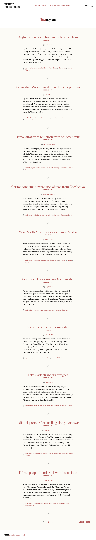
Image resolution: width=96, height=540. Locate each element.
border (36, 310)
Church (37, 118)
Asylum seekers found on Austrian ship (48, 279)
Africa (31, 406)
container (45, 504)
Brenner (44, 454)
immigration (49, 260)
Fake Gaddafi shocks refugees (48, 375)
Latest (37, 6)
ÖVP (60, 260)
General (43, 6)
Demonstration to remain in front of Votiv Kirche (48, 137)
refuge (57, 168)
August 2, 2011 (49, 240)
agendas (27, 358)
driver (50, 504)
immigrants (62, 504)
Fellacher (50, 215)
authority (43, 358)
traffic (71, 454)
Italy (53, 454)
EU (42, 310)
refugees (54, 68)
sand (59, 406)
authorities (42, 68)
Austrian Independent (17, 535)
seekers (69, 68)
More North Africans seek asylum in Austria (48, 232)
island (44, 406)
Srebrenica (64, 358)
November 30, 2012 (49, 194)
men (49, 118)
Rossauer (65, 118)
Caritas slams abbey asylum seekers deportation (48, 87)
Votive (27, 170)
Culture (50, 6)
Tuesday (27, 456)
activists (27, 168)
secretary (28, 120)
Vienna (27, 70)
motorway (58, 454)
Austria (36, 68)
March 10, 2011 (49, 430)
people (64, 260)
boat (31, 310)
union (67, 310)
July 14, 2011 (49, 287)
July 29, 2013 (49, 95)
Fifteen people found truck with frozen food (48, 473)
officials (62, 215)
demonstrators (50, 168)
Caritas (32, 118)
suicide (67, 215)
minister (55, 260)
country (37, 260)
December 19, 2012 (49, 145)
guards (45, 310)
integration (43, 118)
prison (32, 506)
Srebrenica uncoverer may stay (48, 327)
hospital (55, 504)
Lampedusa (50, 406)
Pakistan (50, 310)
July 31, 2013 (49, 45)
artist (35, 406)
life (55, 215)
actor (27, 406)
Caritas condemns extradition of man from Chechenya (48, 187)
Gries (49, 454)
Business (57, 6)
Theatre (69, 406)
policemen (65, 454)
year (70, 358)
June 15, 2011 (49, 335)
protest (59, 118)
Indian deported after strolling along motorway (48, 423)
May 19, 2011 (49, 382)
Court (48, 358)
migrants (53, 118)
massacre (54, 358)
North (56, 406)
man (58, 215)
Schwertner (62, 68)
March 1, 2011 (49, 480)
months (49, 68)
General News (48, 40)
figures (42, 260)
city (39, 310)
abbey (27, 68)
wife (71, 215)
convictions (43, 215)
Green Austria (65, 6)
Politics (48, 235)
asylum (32, 68)
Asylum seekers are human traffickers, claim (48, 37)
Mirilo (59, 358)
